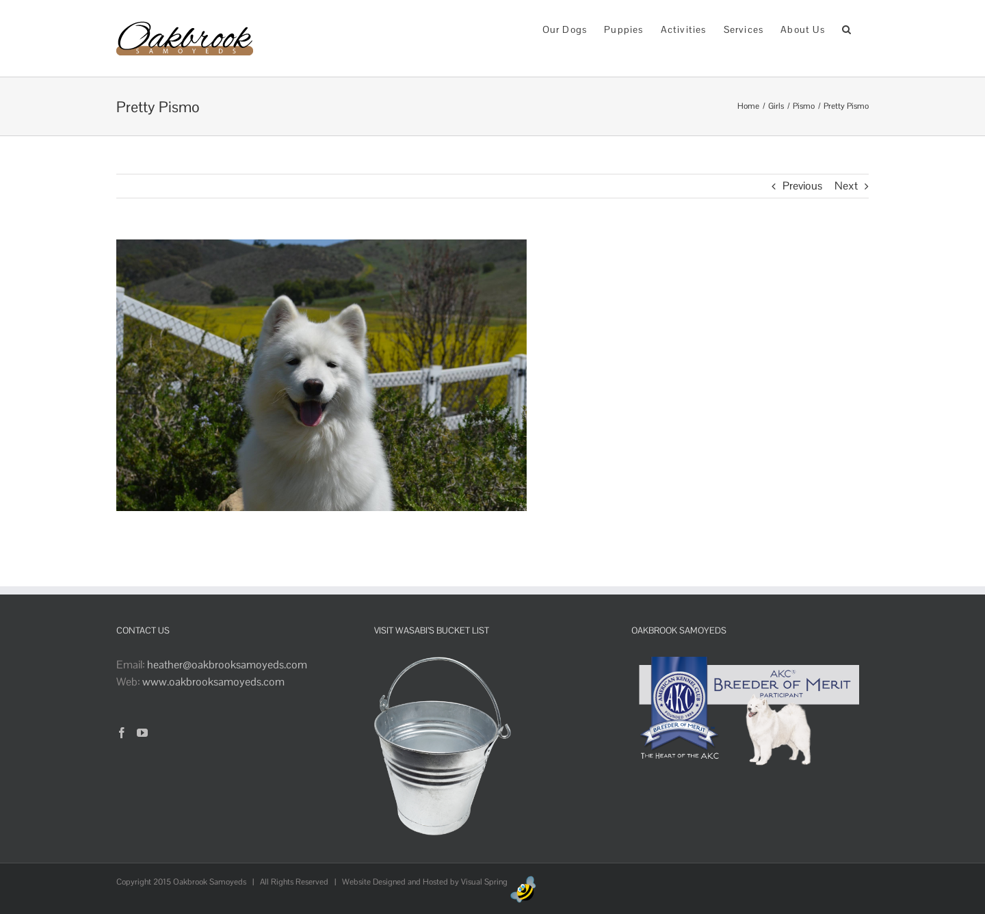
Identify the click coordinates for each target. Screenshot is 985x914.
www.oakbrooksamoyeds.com (213, 682)
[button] (847, 28)
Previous (802, 186)
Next (846, 186)
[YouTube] (142, 732)
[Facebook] (121, 732)
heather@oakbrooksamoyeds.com (227, 664)
